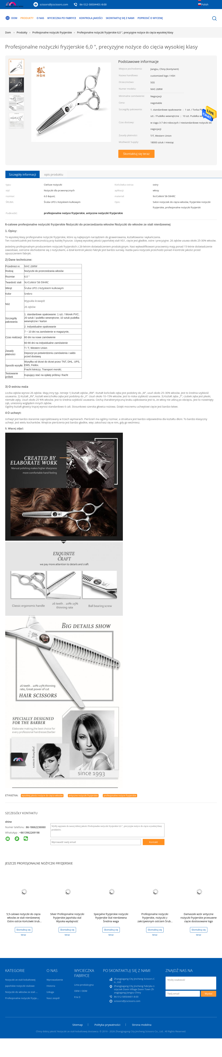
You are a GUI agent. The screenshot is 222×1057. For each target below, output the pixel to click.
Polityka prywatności (107, 1024)
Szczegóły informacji (22, 174)
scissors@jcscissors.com (54, 4)
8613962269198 (30, 832)
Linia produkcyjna (84, 984)
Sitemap (77, 1024)
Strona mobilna (141, 1024)
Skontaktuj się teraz (136, 154)
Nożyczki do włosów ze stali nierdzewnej (27, 992)
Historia (50, 985)
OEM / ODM (80, 991)
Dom (11, 18)
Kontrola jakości (94, 18)
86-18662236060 (36, 827)
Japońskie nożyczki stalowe (20, 985)
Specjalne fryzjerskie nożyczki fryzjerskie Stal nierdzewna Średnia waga (111, 917)
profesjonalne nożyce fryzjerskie (120, 795)
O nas (41, 18)
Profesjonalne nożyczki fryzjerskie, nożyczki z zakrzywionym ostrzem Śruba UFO (155, 919)
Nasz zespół (52, 998)
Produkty (27, 18)
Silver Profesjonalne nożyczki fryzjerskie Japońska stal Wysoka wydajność (67, 917)
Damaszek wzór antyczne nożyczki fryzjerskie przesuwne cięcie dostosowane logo (199, 917)
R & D (77, 997)
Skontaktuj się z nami (124, 18)
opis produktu (53, 174)
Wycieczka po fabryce (64, 18)
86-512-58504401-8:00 (93, 4)
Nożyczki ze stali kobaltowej (20, 979)
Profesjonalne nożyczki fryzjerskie (23, 998)
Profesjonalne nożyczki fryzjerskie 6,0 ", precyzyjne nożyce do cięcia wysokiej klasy (125, 32)
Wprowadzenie (54, 979)
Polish (204, 4)
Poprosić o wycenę (155, 18)
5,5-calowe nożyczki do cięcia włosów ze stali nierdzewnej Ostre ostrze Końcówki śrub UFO (23, 919)
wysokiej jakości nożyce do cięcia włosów (42, 795)
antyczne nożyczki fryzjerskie (83, 795)
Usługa (50, 992)
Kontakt (153, 842)
